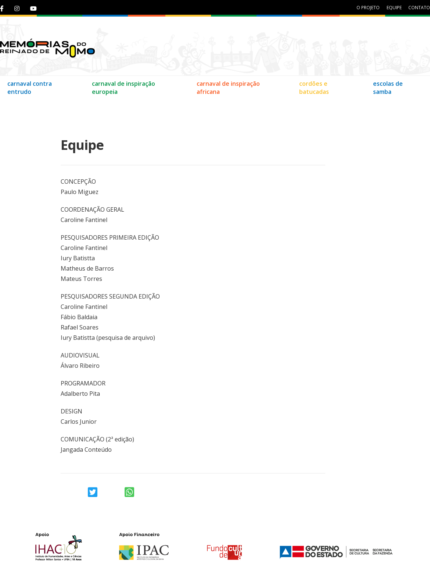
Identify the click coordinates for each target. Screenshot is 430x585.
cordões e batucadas (314, 88)
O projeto (368, 7)
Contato (17, 106)
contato (419, 7)
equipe (394, 7)
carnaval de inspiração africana (228, 88)
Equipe (49, 106)
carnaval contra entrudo (29, 88)
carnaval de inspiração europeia (123, 88)
